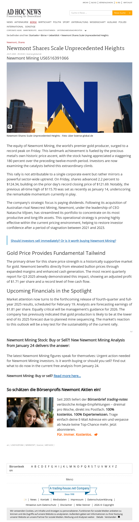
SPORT (66, 22)
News (33, 499)
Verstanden (110, 516)
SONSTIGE (30, 26)
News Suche (120, 12)
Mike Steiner (83, 504)
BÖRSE (33, 22)
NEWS (10, 22)
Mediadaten (60, 499)
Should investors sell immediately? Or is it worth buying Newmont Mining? (63, 241)
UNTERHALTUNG (79, 22)
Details (99, 516)
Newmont (12, 42)
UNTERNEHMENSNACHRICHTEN (69, 30)
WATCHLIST (127, 3)
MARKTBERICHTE (30, 30)
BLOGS (93, 3)
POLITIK (57, 22)
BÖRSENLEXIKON (106, 3)
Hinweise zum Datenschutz (41, 504)
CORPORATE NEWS (14, 30)
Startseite (34, 35)
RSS (118, 3)
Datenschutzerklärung (99, 499)
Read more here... (67, 376)
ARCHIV (85, 3)
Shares (21, 42)
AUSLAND (112, 22)
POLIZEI (122, 22)
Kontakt (45, 499)
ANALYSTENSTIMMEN (46, 30)
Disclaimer (66, 504)
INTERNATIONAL (15, 26)
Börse (44, 35)
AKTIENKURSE (21, 22)
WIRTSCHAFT (44, 22)
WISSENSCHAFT (98, 22)
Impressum (77, 499)
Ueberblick (54, 35)
